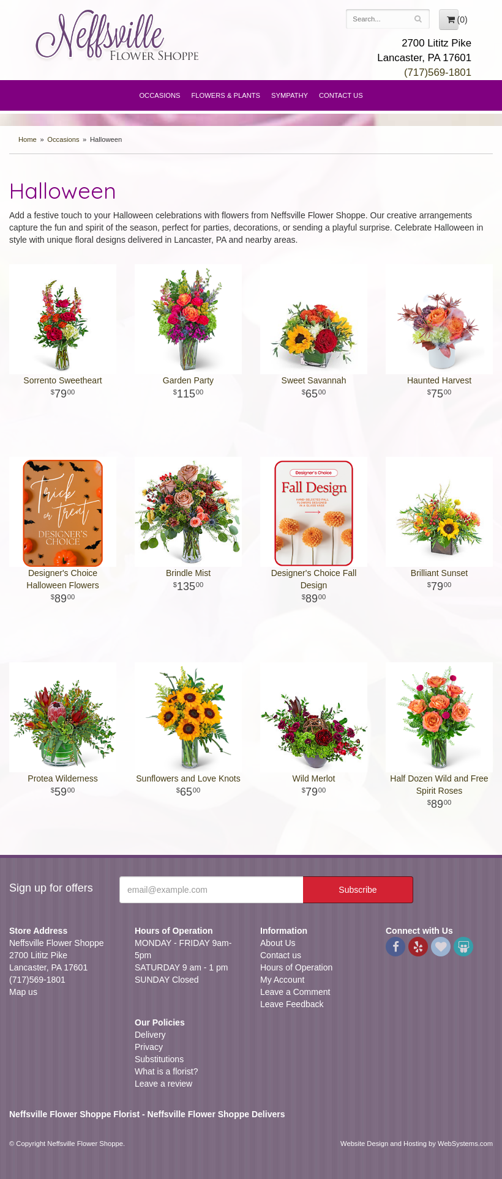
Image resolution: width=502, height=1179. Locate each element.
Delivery (150, 1035)
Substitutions (159, 1059)
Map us (23, 992)
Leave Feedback (292, 1004)
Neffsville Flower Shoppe (117, 35)
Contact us (280, 955)
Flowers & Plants (226, 95)
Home (27, 139)
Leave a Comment (295, 992)
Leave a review (163, 1083)
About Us (278, 943)
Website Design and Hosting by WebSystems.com (416, 1143)
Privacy (149, 1047)
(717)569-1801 (437, 72)
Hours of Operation (296, 967)
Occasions (159, 95)
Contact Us (341, 95)
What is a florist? (166, 1071)
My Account (282, 980)
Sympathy (289, 95)
